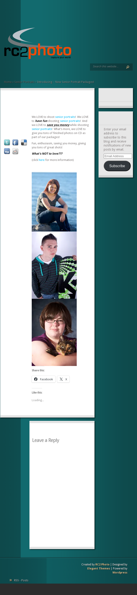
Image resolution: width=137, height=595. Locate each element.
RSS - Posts (21, 580)
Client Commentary (20, 69)
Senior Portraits (24, 82)
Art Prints (13, 69)
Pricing (24, 69)
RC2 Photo (102, 564)
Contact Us (27, 69)
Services (9, 69)
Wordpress (119, 572)
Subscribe (117, 166)
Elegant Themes (98, 568)
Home (6, 69)
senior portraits (65, 117)
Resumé (16, 69)
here (42, 160)
